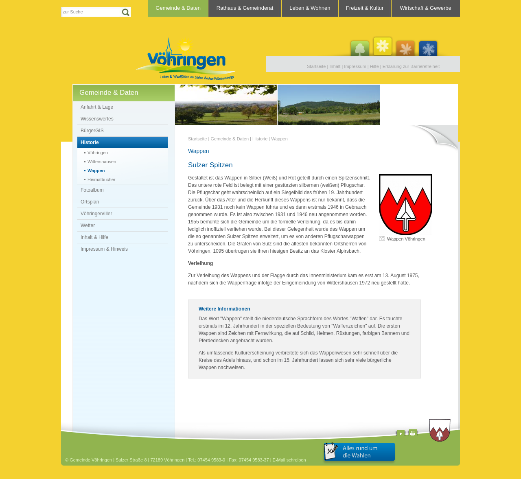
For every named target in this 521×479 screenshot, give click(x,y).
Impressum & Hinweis (104, 249)
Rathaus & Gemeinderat (245, 8)
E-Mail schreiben (289, 459)
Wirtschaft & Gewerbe (425, 8)
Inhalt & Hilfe (94, 237)
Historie (90, 142)
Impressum (355, 66)
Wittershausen (102, 161)
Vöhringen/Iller (96, 214)
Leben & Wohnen (309, 8)
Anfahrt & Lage (97, 107)
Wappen (96, 170)
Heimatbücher (101, 179)
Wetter (88, 225)
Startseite (316, 66)
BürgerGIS (92, 130)
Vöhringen (98, 152)
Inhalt (334, 66)
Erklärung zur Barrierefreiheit (411, 66)
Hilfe (374, 66)
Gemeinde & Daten (178, 8)
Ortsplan (90, 202)
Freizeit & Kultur (364, 8)
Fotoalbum (92, 190)
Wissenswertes (97, 119)
